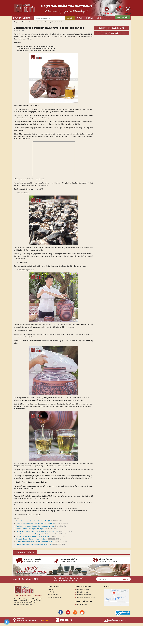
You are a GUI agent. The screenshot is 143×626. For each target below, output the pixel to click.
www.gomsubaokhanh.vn (27, 604)
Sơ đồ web (51, 592)
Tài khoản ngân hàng (54, 597)
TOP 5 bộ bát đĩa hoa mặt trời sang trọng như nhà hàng (33, 536)
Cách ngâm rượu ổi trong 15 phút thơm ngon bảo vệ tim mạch (36, 50)
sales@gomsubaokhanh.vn (26, 602)
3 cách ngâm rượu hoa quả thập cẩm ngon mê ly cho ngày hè (36, 48)
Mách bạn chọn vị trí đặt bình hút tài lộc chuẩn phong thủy (33, 544)
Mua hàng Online (81, 604)
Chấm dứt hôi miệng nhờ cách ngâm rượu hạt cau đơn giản (35, 46)
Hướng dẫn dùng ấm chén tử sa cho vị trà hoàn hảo (31, 539)
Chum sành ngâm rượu (25, 270)
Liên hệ (99, 18)
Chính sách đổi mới (82, 592)
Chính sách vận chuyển (83, 594)
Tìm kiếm (70, 18)
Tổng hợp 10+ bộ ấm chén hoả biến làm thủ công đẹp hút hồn (35, 526)
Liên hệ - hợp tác (53, 594)
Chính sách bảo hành (82, 589)
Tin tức (79, 18)
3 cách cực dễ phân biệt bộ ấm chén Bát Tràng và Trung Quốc (35, 523)
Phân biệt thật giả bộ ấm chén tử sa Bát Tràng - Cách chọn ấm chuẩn (37, 531)
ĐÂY (54, 472)
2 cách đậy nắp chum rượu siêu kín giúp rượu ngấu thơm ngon (35, 534)
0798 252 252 (66, 620)
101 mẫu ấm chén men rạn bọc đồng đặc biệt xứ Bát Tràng (34, 541)
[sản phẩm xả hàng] (122, 17)
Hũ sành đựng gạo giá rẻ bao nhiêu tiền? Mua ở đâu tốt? (33, 521)
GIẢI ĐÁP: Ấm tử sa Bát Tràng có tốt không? (29, 528)
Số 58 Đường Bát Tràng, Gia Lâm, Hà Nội (33, 620)
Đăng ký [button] (126, 579)
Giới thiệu (89, 18)
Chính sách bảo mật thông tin (85, 597)
